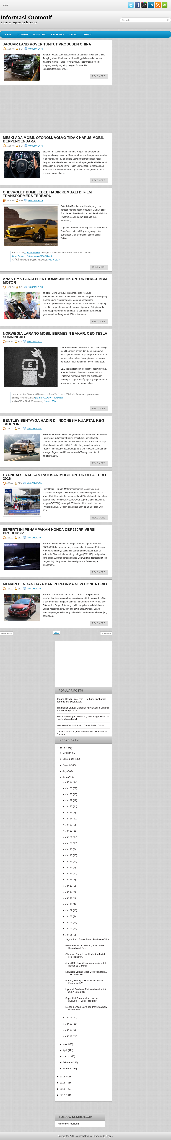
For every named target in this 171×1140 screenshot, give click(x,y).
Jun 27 (68, 800)
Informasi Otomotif (26, 17)
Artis (8, 34)
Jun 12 (68, 892)
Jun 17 (68, 861)
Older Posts (106, 633)
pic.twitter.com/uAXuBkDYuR (49, 398)
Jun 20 (68, 843)
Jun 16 (68, 867)
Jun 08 (68, 916)
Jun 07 (68, 922)
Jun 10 (68, 904)
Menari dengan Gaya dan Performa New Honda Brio (55, 584)
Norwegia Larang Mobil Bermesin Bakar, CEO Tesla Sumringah (55, 335)
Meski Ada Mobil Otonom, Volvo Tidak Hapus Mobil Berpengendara (53, 139)
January (67, 1068)
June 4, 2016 (53, 260)
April (65, 1050)
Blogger (109, 1136)
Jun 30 (68, 782)
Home (6, 5)
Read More (98, 76)
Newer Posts (6, 633)
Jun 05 (68, 934)
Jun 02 (68, 1030)
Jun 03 (68, 1024)
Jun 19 (68, 849)
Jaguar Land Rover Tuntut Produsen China (47, 44)
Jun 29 (68, 788)
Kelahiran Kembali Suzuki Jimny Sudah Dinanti (81, 725)
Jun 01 (68, 1036)
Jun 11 (68, 898)
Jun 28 (68, 794)
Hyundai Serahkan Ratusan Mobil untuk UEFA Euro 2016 (54, 476)
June (65, 777)
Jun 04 (68, 1017)
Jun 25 (68, 812)
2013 (62, 1089)
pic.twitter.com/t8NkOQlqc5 (39, 256)
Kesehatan (57, 34)
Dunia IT (87, 34)
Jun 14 (68, 879)
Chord (73, 34)
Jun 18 (68, 855)
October (67, 753)
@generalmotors (32, 252)
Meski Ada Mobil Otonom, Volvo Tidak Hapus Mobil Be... (84, 946)
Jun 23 (68, 824)
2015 (62, 1076)
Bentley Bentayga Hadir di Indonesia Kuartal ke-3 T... (84, 982)
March (66, 1056)
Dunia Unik (39, 34)
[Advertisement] (26, 110)
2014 (62, 1082)
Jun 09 (68, 910)
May (65, 1044)
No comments (35, 49)
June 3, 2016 (50, 401)
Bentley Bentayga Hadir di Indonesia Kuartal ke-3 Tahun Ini (53, 422)
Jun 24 (68, 818)
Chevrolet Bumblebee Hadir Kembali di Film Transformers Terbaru (47, 194)
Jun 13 (68, 886)
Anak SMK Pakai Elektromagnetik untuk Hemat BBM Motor (55, 280)
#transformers (18, 256)
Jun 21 (68, 837)
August (66, 765)
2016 (62, 748)
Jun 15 (68, 873)
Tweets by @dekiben (68, 1123)
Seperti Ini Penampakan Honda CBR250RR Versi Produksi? (49, 531)
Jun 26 (68, 806)
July (65, 771)
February (67, 1062)
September (68, 759)
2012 (62, 1095)
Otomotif (22, 34)
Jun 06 (68, 928)
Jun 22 (68, 830)
